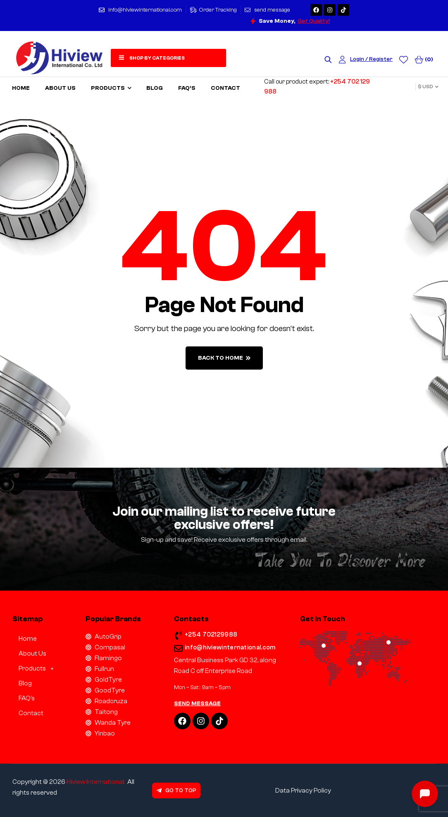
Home (28, 638)
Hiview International (95, 782)
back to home (224, 358)
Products (38, 668)
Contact (31, 713)
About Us (32, 653)
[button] (42, 668)
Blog (25, 683)
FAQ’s (27, 698)
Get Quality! (314, 21)
